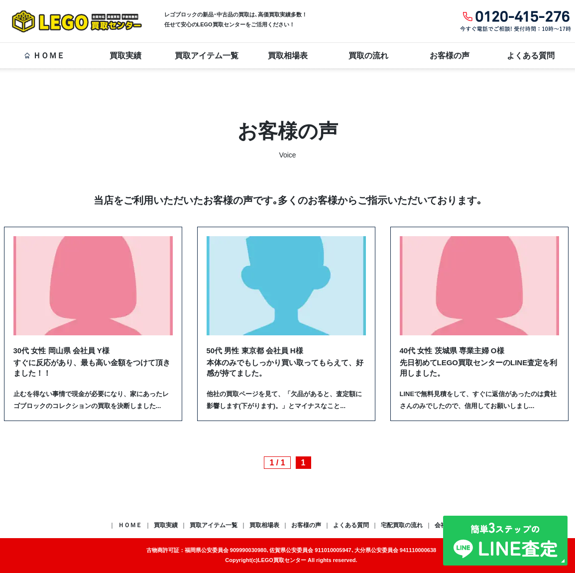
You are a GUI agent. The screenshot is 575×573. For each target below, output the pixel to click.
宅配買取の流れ (402, 525)
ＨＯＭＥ (44, 55)
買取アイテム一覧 (206, 55)
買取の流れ (368, 55)
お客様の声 (449, 55)
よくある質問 (531, 55)
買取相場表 (288, 55)
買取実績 (125, 55)
